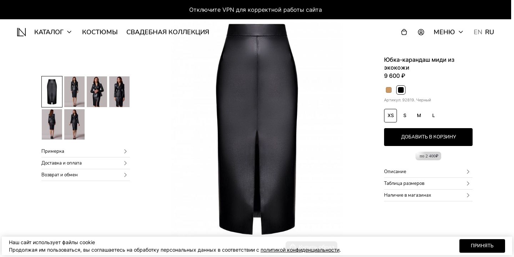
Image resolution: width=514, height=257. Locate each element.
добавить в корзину (428, 137)
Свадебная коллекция (167, 32)
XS (391, 115)
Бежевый (389, 90)
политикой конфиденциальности (300, 250)
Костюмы (100, 32)
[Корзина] (404, 32)
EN (478, 32)
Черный (401, 90)
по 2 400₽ (429, 155)
